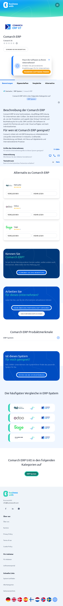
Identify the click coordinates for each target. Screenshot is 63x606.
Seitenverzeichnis (9, 591)
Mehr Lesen (38, 193)
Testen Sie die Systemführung (31, 375)
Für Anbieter (7, 559)
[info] (17, 43)
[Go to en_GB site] (14, 599)
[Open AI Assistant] (19, 508)
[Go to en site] (55, 599)
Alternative (49, 83)
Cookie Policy (7, 546)
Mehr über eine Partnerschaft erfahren (31, 308)
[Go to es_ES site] (25, 599)
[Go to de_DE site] (8, 599)
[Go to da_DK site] (20, 599)
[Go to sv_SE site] (49, 599)
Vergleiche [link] (36, 83)
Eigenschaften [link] (22, 83)
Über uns (6, 521)
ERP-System (18, 91)
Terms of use (7, 540)
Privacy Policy (8, 534)
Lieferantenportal (9, 565)
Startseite (8, 91)
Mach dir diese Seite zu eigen (31, 314)
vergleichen (13, 193)
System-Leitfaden (9, 578)
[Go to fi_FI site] (31, 599)
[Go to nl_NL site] (37, 599)
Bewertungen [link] (7, 83)
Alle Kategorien (8, 585)
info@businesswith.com (11, 503)
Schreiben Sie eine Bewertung (15, 49)
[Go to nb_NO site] (43, 599)
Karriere (6, 528)
